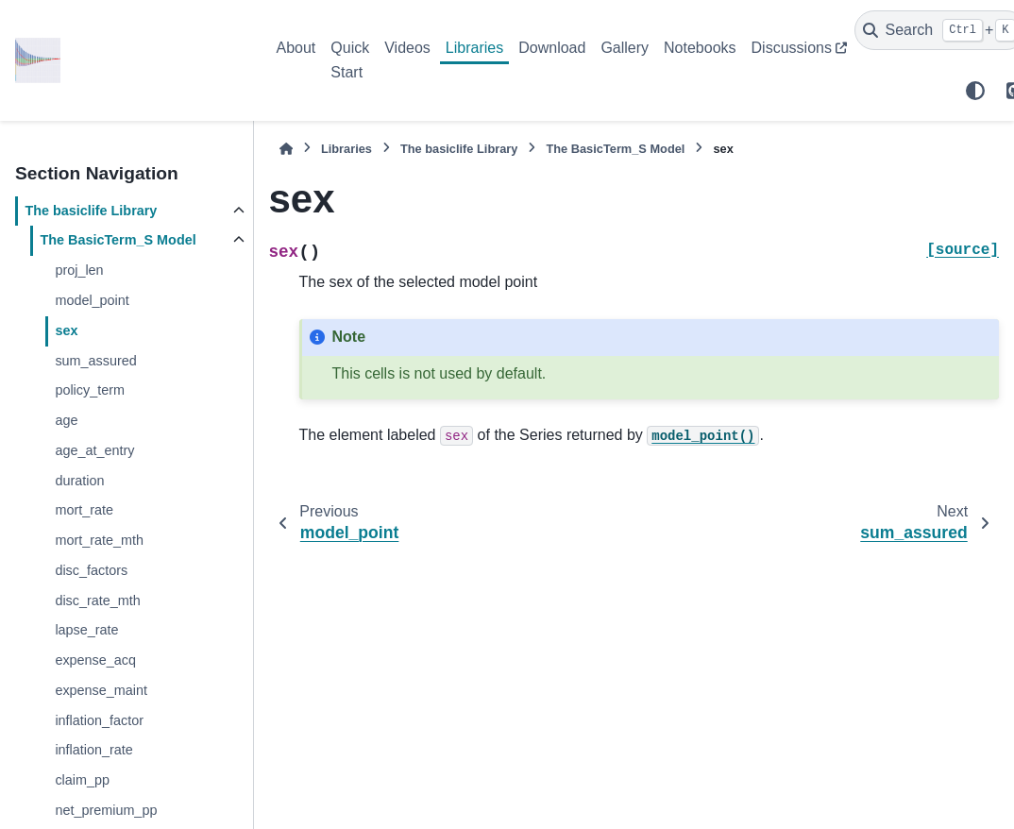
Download (551, 48)
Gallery (624, 48)
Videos (407, 48)
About (296, 48)
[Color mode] (975, 91)
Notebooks (700, 48)
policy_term (90, 390)
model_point (91, 300)
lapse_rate (86, 629)
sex (66, 330)
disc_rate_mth (97, 600)
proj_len (79, 270)
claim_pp (82, 779)
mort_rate (84, 509)
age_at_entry (94, 450)
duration (79, 480)
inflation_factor (99, 720)
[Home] (286, 149)
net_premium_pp (106, 810)
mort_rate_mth (99, 540)
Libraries (474, 48)
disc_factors (91, 570)
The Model (117, 239)
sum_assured (95, 360)
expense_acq (95, 660)
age (66, 420)
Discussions (792, 48)
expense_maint (101, 690)
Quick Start (349, 60)
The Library (91, 210)
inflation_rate (93, 749)
